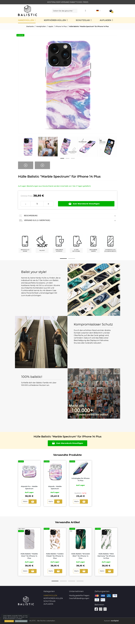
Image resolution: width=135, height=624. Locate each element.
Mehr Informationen (21, 621)
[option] (28, 148)
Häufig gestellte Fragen (79, 596)
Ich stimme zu (9, 621)
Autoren (110, 621)
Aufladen (105, 20)
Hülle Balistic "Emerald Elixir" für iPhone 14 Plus (80, 556)
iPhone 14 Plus (61, 26)
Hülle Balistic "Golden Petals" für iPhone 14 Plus (55, 556)
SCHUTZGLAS (83, 20)
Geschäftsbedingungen (79, 598)
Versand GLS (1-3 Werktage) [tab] (67, 220)
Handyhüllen (26, 20)
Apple (50, 26)
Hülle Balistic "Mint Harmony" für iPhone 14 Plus (106, 556)
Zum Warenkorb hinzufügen (84, 203)
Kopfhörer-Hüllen (55, 20)
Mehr (25, 501)
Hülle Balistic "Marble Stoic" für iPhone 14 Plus (29, 556)
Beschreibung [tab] (67, 216)
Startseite (30, 26)
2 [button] (71, 258)
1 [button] (63, 258)
